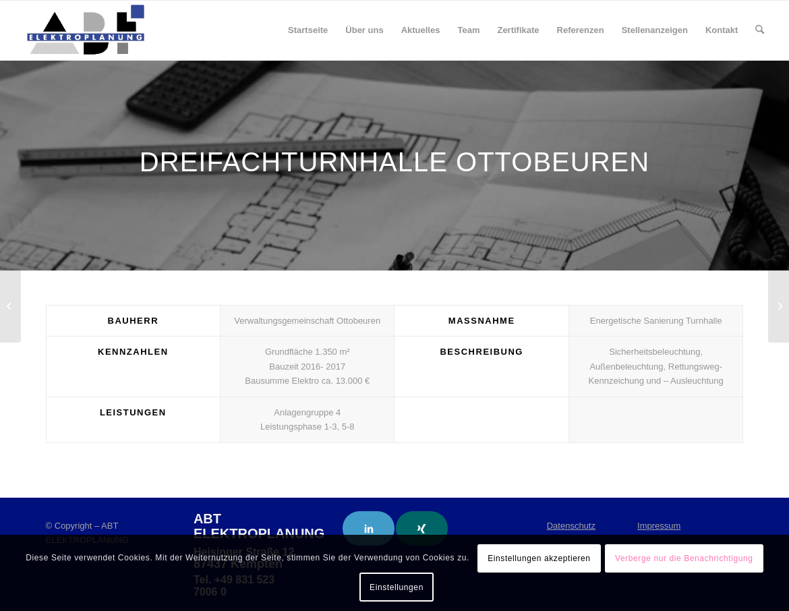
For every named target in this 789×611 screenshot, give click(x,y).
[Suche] (760, 30)
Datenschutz (571, 526)
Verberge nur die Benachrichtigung (684, 558)
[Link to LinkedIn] (368, 528)
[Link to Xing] (422, 528)
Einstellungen (396, 587)
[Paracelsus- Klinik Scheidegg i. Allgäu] (10, 305)
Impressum (658, 526)
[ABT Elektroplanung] (86, 30)
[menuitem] (308, 30)
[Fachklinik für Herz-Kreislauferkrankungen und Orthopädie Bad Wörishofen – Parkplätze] (778, 305)
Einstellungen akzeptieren (539, 558)
